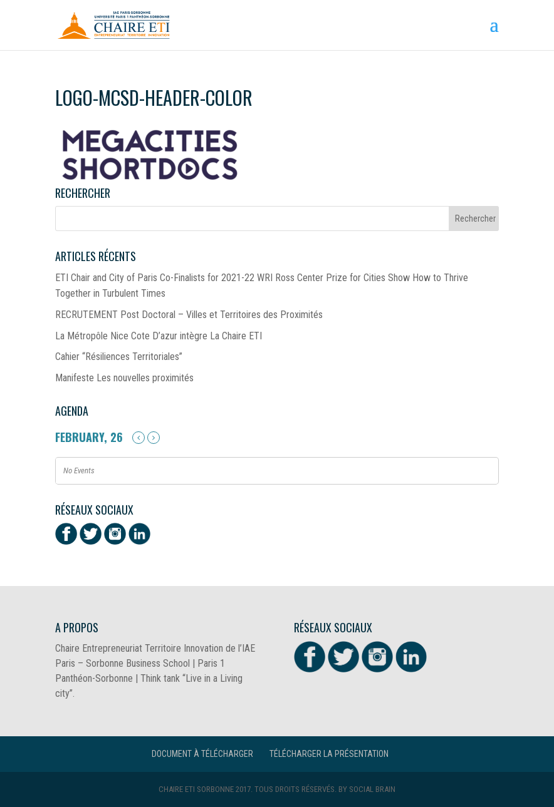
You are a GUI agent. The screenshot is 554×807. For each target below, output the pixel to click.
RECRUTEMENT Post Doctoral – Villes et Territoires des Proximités (189, 315)
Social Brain (372, 789)
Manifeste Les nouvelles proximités (124, 378)
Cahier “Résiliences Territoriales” (118, 356)
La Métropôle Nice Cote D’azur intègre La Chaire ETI (158, 336)
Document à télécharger (202, 754)
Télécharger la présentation (329, 754)
